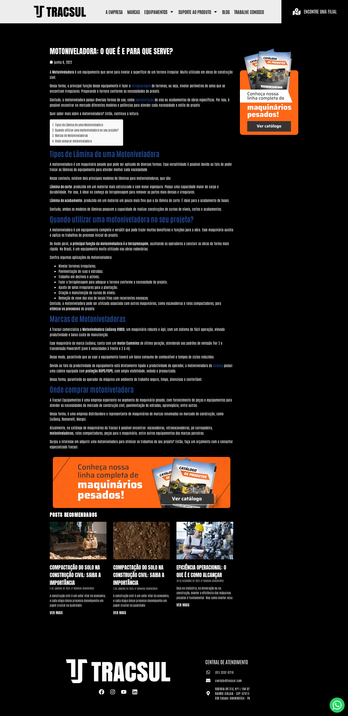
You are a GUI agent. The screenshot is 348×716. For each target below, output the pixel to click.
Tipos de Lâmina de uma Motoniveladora (79, 124)
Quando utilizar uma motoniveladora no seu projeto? (87, 130)
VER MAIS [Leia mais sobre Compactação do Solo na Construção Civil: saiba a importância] (56, 612)
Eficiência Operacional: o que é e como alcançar (201, 571)
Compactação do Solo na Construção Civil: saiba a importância (75, 575)
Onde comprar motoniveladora (73, 141)
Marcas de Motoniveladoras (71, 135)
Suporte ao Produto (198, 11)
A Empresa (114, 12)
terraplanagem (141, 85)
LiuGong (218, 365)
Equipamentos (159, 11)
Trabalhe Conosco (249, 12)
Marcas (133, 12)
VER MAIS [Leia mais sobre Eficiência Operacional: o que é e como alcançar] (182, 605)
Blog (226, 12)
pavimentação (144, 99)
